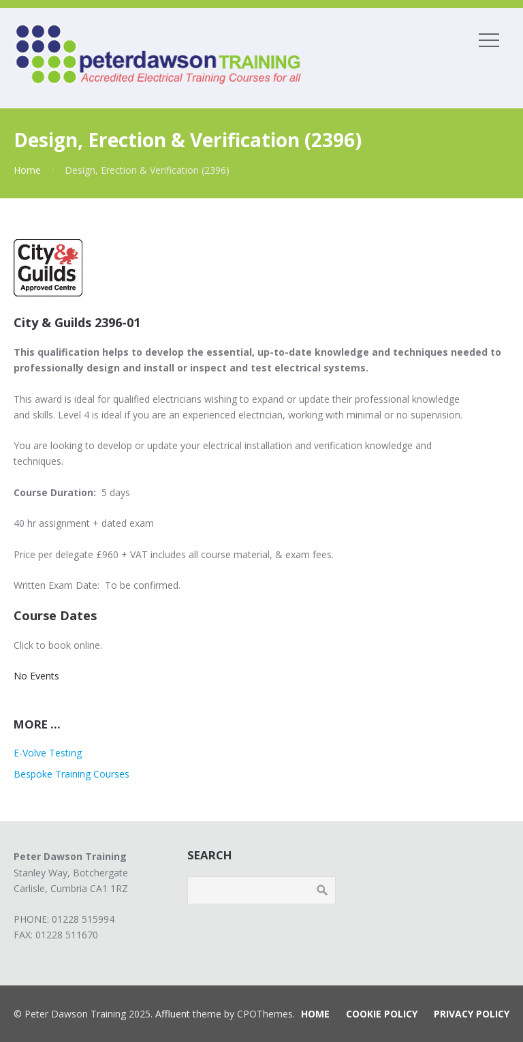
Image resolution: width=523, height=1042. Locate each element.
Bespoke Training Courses (71, 773)
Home (27, 170)
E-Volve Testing (48, 752)
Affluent (172, 1013)
